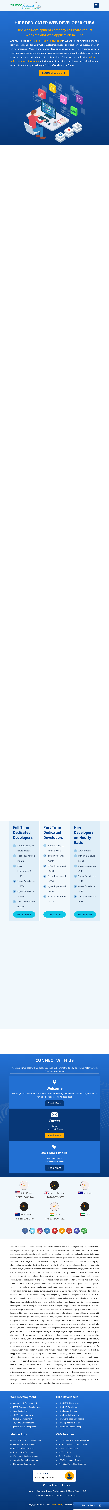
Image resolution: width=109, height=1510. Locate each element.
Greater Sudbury (84, 1283)
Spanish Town (28, 1361)
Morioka (94, 1320)
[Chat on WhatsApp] (84, 1230)
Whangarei (14, 1379)
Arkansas (62, 1250)
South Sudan (93, 1357)
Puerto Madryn (86, 1342)
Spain (20, 1361)
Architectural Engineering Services (73, 1444)
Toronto (36, 1368)
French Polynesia (48, 1283)
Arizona (54, 1250)
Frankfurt (94, 1280)
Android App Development (24, 1444)
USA (96, 1372)
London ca (36, 1309)
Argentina (34, 1250)
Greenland (14, 1287)
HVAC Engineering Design (70, 1460)
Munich (80, 1324)
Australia (24, 1254)
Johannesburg (40, 1298)
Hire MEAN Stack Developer (71, 1427)
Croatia (72, 1272)
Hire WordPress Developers (71, 1419)
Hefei (76, 1291)
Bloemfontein (68, 1254)
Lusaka (82, 1309)
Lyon (24, 1313)
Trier (80, 1368)
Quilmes (65, 1346)
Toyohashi (68, 1368)
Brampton (22, 1257)
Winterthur (51, 1379)
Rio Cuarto (91, 1346)
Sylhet (66, 1364)
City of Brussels (49, 1265)
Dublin (12, 1280)
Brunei (89, 1257)
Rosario (52, 1350)
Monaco (85, 1316)
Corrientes (36, 1272)
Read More (54, 1103)
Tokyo (12, 1368)
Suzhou (28, 1364)
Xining (25, 1383)
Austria (32, 1254)
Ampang (38, 1246)
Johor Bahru (51, 1298)
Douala (83, 1276)
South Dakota (69, 1357)
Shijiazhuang (36, 1353)
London (29, 1309)
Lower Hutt (53, 1309)
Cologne (21, 1269)
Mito (51, 1316)
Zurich (70, 1383)
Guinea (24, 1291)
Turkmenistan (54, 1372)
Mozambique (53, 1324)
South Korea (81, 1357)
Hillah (90, 1291)
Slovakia (87, 1353)
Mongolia (14, 1320)
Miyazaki (58, 1316)
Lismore (95, 1305)
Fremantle (23, 1283)
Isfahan (95, 1294)
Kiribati (65, 1298)
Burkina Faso (64, 1261)
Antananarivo (93, 1246)
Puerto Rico (21, 1346)
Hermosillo (83, 1291)
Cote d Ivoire (55, 1272)
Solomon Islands (23, 1357)
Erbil (61, 1280)
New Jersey (65, 1327)
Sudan (69, 1361)
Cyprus (90, 1272)
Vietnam (54, 1375)
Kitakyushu (85, 1298)
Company (40, 1491)
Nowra (84, 1335)
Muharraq (64, 1324)
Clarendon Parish (75, 1265)
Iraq (83, 1294)
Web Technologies (56, 1491)
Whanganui (93, 1375)
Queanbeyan (81, 1346)
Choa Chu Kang (16, 1265)
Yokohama (32, 1383)
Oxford (50, 1339)
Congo (80, 1269)
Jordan (59, 1298)
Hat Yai (64, 1291)
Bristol (52, 1257)
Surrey (21, 1364)
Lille (90, 1305)
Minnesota (90, 1313)
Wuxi (96, 1379)
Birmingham (57, 1254)
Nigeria (64, 1331)
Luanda (61, 1309)
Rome (46, 1350)
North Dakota (37, 1335)
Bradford (14, 1257)
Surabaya (89, 1361)
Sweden (43, 1364)
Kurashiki (38, 1305)
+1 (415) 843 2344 (44, 1477)
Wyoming (14, 1383)
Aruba (78, 1250)
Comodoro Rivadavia (50, 1269)
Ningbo (95, 1331)
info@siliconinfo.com (54, 1161)
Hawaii (70, 1291)
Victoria (47, 1375)
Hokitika (29, 1294)
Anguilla (83, 1246)
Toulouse (43, 1368)
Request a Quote (54, 72)
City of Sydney (62, 1265)
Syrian (72, 1364)
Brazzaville (36, 1257)
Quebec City (45, 1346)
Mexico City (60, 1313)
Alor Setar (14, 1246)
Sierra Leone (57, 1353)
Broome (76, 1257)
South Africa (44, 1357)
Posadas (51, 1342)
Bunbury (36, 1261)
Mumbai (72, 1324)
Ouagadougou (40, 1339)
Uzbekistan (29, 1375)
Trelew (75, 1368)
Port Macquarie (16, 1342)
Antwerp (25, 1250)
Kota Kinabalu (49, 1302)
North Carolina (25, 1335)
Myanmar (22, 1327)
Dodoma (34, 1276)
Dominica (49, 1276)
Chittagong (94, 1261)
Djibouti (27, 1276)
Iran (79, 1294)
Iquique (75, 1294)
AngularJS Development (23, 1423)
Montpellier (66, 1320)
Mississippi (35, 1316)
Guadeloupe (52, 1287)
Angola (76, 1246)
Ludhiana (68, 1309)
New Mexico (76, 1327)
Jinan (31, 1298)
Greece (95, 1283)
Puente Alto (74, 1342)
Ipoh (69, 1294)
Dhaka (20, 1276)
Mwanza (13, 1327)
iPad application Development (26, 1456)
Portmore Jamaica (31, 1342)
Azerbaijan (40, 1254)
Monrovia (23, 1320)
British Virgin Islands (64, 1257)
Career (60, 1495)
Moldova (67, 1316)
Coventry (64, 1272)
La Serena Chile (16, 1313)
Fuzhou (74, 1283)
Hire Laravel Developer (69, 1411)
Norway (78, 1335)
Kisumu (78, 1298)
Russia (80, 1350)
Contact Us (71, 1495)
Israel (22, 1298)
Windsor (33, 1379)
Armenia (70, 1250)
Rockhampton (29, 1350)
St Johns (47, 1361)
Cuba (78, 1272)
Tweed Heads (71, 1372)
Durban (26, 1280)
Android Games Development (26, 1460)
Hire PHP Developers (68, 1407)
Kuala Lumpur (69, 1302)
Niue (12, 1335)
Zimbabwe (63, 1383)
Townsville (52, 1368)
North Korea (48, 1335)
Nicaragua (47, 1331)
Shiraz (44, 1353)
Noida (17, 1335)
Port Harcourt (92, 1339)
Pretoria (65, 1342)
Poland (56, 1339)
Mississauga (24, 1316)
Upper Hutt (39, 1375)
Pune (38, 1346)
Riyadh (20, 1350)
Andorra (57, 1246)
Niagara (39, 1331)
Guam (61, 1287)
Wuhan (90, 1379)
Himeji (95, 1291)
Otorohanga (22, 1339)
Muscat (87, 1324)
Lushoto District (92, 1309)
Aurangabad (15, 1254)
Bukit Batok (20, 1261)
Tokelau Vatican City (83, 1364)
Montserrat (85, 1320)
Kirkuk (71, 1298)
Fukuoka (66, 1283)
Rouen (74, 1350)
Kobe (18, 1302)
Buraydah (54, 1261)
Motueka (29, 1324)
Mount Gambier (40, 1324)
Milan (76, 1313)
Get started (24, 914)
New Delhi (43, 1327)
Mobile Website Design (23, 1448)
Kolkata (29, 1302)
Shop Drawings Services (69, 1456)
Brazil (29, 1257)
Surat (96, 1361)
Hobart (22, 1294)
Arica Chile (44, 1250)
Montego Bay (43, 1320)
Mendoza (37, 1313)
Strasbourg (56, 1361)
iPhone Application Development (27, 1440)
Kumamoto (22, 1305)
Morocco (14, 1324)
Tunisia (34, 1372)
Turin (40, 1372)
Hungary (54, 1294)
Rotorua (59, 1350)
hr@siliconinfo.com (54, 1129)
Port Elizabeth (81, 1339)
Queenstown (56, 1346)
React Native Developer (23, 1452)
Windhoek (24, 1379)
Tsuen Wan (21, 1372)
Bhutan (48, 1254)
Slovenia (95, 1353)
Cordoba (27, 1272)
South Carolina (56, 1357)
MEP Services (65, 1452)
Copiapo (20, 1272)
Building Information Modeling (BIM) (74, 1440)
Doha (42, 1276)
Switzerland (52, 1364)
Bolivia (77, 1254)
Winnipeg (41, 1379)
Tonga (18, 1368)
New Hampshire (54, 1327)
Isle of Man (15, 1298)
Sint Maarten (77, 1353)
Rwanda (86, 1350)
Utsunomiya (19, 1375)
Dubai (89, 1276)
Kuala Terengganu (83, 1302)
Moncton (94, 1316)
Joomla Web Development (24, 1427)
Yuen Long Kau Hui (51, 1383)
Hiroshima (14, 1294)
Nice (53, 1331)
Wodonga (70, 1379)
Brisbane (45, 1257)
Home (30, 1491)
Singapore (67, 1353)
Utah (12, 1375)
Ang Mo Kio (67, 1246)
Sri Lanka (39, 1361)
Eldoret (33, 1280)
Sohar (12, 1357)
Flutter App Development (24, 1464)
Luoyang (76, 1309)
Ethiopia (81, 1280)
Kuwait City (53, 1305)
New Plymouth (88, 1327)
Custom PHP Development (25, 1403)
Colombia (29, 1269)
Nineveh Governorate (83, 1331)
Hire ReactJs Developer (69, 1415)
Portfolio (50, 1495)
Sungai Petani (79, 1361)
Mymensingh (32, 1327)
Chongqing (27, 1265)
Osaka (95, 1335)
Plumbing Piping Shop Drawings (72, 1464)
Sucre (64, 1361)
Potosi (58, 1342)
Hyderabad (62, 1294)
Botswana (94, 1254)
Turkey (45, 1372)
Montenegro (55, 1320)
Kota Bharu (38, 1302)
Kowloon (59, 1302)
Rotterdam (67, 1350)
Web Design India (21, 1411)
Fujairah (59, 1283)
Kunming (30, 1305)
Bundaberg (45, 1261)
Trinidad (86, 1368)
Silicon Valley (56, 1504)
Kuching (13, 1305)
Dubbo (95, 1276)
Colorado (37, 1269)
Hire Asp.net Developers (70, 1423)
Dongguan (75, 1276)
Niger (58, 1331)
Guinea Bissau (33, 1291)
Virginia (72, 1375)
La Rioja (30, 1313)
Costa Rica (45, 1272)
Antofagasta (15, 1250)
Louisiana (45, 1309)
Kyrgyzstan (68, 1305)
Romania (39, 1350)
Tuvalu (63, 1372)
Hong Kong (45, 1294)
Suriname (14, 1364)
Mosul (21, 1324)
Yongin (40, 1383)
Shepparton (15, 1353)
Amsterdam (48, 1246)
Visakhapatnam (82, 1375)
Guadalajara (41, 1287)
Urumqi (88, 1372)
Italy (27, 1298)
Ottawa (31, 1339)
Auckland (94, 1250)
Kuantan (95, 1302)
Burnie (73, 1261)
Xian (20, 1383)
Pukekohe (31, 1346)
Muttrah (95, 1324)
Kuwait (45, 1305)
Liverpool (21, 1309)
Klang (12, 1302)
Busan (86, 1261)
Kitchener (94, 1298)
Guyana (50, 1291)
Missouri (44, 1316)
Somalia (34, 1357)
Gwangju (57, 1291)
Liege (86, 1305)
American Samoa (27, 1246)
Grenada (23, 1287)
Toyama (60, 1368)
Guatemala (79, 1287)
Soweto (13, 1361)
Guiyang (43, 1291)
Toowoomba (26, 1368)
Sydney (60, 1364)
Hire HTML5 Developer (69, 1403)
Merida (45, 1313)
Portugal (43, 1342)
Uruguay (81, 1372)
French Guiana (34, 1283)
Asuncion (85, 1250)
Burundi (80, 1261)
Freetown (14, 1283)
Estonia (73, 1280)
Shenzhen (94, 1350)
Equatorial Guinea (51, 1280)
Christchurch (37, 1265)
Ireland (88, 1294)
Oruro (90, 1335)
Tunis (29, 1372)
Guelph (13, 1291)
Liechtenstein (78, 1305)
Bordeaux (85, 1254)
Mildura (82, 1313)
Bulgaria (29, 1261)
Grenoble (31, 1287)
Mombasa (76, 1316)
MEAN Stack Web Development (27, 1407)
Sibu (49, 1353)
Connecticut (89, 1269)
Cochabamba (88, 1265)
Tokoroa (95, 1364)
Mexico (52, 1313)
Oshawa (13, 1339)
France (87, 1280)
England (40, 1280)
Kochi (23, 1302)
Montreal (76, 1320)
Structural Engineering (68, 1448)
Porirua (71, 1339)
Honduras (36, 1294)
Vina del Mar (64, 1375)
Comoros (63, 1269)
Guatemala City (92, 1287)
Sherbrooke (25, 1353)
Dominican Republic (62, 1276)
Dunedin (19, 1280)
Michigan (69, 1313)
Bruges (83, 1257)
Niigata (70, 1331)
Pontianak (64, 1339)
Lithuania (13, 1309)
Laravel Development (22, 1419)
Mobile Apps (73, 1491)
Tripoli (92, 1368)
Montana (32, 1320)
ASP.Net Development (23, 1415)
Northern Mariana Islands (64, 1335)
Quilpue (72, 1346)
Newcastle (31, 1331)
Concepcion (72, 1269)
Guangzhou (69, 1287)
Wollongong (81, 1379)
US (93, 1372)
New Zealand (20, 1331)
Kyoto (60, 1305)
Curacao (83, 1272)
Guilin (19, 1291)
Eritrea (67, 1280)
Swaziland (35, 1364)
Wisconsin (61, 1379)
